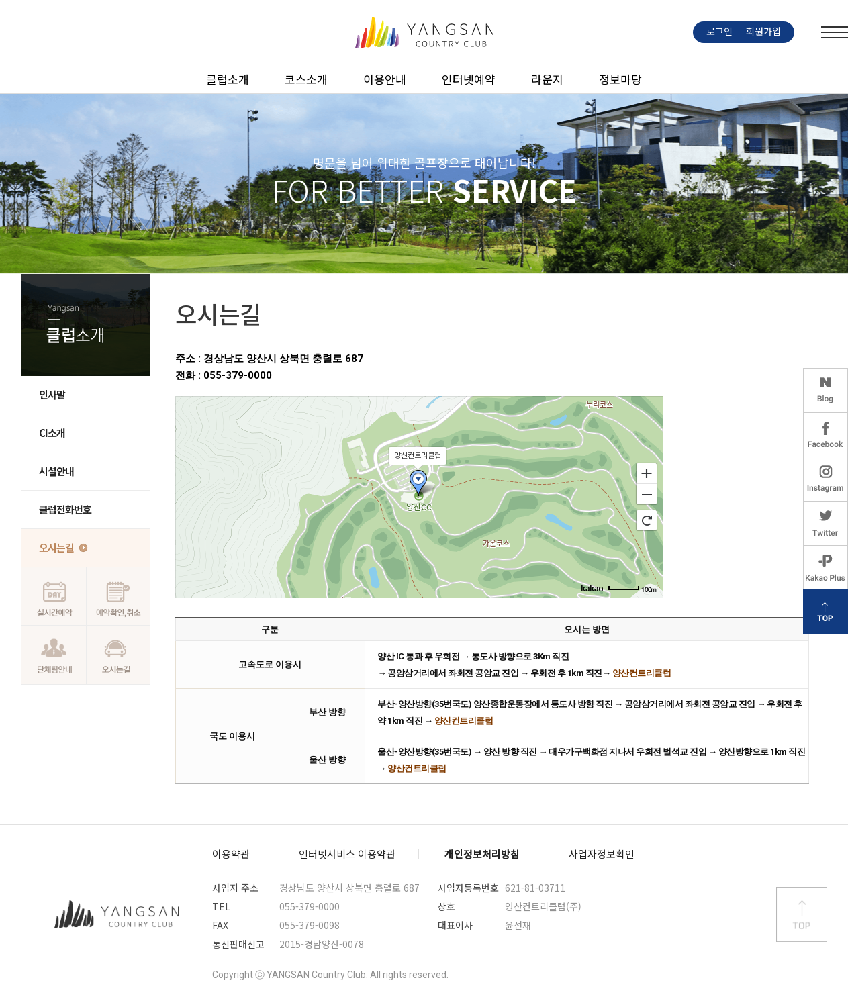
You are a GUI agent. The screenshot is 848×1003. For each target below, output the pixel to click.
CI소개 (52, 433)
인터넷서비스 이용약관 (347, 854)
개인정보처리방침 (482, 854)
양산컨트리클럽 (117, 914)
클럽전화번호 (65, 509)
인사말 (52, 394)
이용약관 (231, 854)
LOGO (424, 32)
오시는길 (56, 547)
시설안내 (56, 471)
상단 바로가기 (801, 914)
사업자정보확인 (601, 854)
